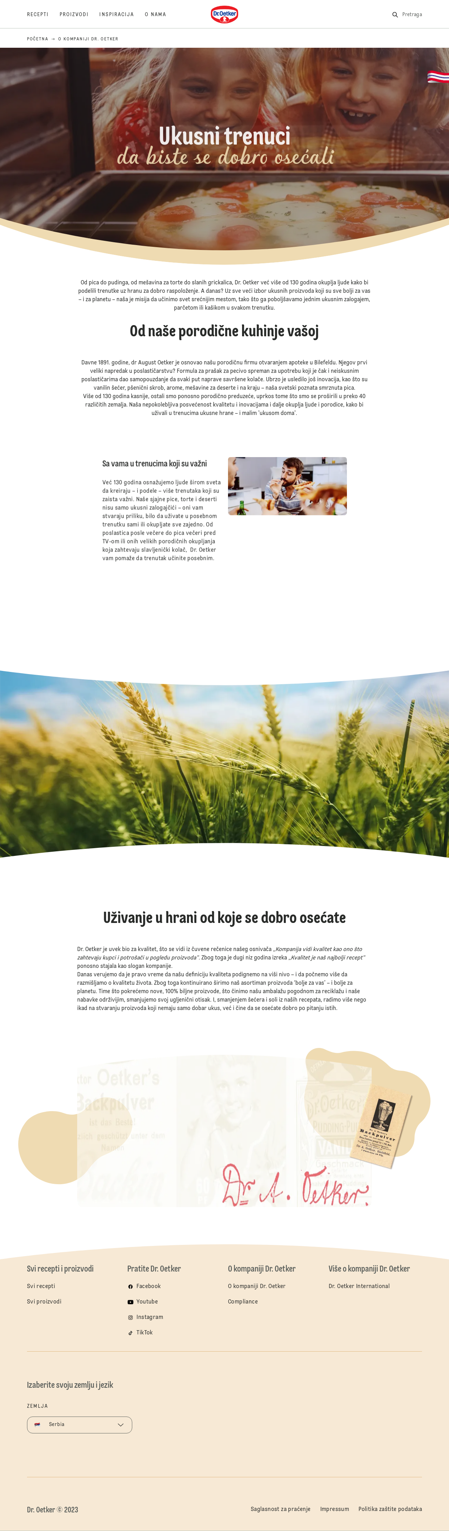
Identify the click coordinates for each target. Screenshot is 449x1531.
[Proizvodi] (80, 15)
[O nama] (161, 15)
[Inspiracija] (122, 15)
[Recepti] (43, 15)
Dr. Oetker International (359, 1286)
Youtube (147, 1302)
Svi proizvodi (44, 1302)
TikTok (144, 1333)
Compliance (243, 1302)
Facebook (148, 1286)
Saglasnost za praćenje (281, 1509)
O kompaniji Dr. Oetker (257, 1286)
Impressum (334, 1509)
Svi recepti (41, 1286)
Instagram (149, 1317)
